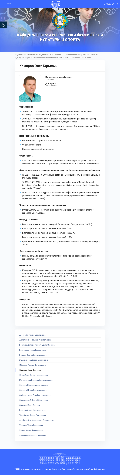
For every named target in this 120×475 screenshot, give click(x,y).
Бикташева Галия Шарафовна (32, 350)
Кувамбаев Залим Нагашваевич (33, 375)
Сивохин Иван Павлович (30, 405)
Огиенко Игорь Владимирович (32, 390)
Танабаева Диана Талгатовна (32, 415)
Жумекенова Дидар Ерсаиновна (33, 360)
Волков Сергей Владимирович (32, 355)
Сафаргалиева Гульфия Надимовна (35, 395)
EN (113, 4)
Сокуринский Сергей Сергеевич (33, 400)
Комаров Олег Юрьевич (81, 58)
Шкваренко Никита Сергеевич (32, 435)
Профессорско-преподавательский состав (51, 58)
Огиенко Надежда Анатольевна (33, 385)
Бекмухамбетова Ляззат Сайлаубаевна (37, 345)
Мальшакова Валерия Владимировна (35, 380)
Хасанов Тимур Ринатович (31, 425)
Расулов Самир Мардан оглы (32, 410)
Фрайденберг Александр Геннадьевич (36, 420)
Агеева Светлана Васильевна (32, 335)
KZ (108, 4)
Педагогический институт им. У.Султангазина (33, 55)
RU (104, 4)
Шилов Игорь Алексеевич (31, 430)
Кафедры (58, 55)
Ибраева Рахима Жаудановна (32, 365)
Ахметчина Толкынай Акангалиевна (35, 340)
